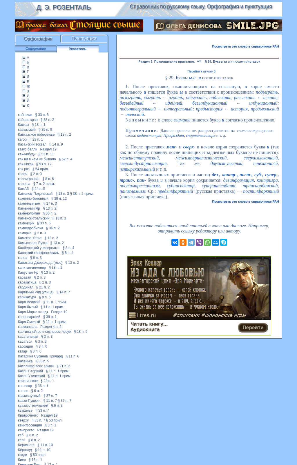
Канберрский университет (39, 248)
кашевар (25, 386)
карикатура (27, 297)
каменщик (26, 223)
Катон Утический (31, 376)
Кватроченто (28, 415)
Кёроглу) (25, 450)
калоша (24, 184)
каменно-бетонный (33, 199)
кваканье (25, 410)
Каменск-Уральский (34, 218)
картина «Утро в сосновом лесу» (44, 332)
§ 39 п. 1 (50, 317)
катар (22, 351)
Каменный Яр (29, 208)
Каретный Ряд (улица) (36, 292)
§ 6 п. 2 (37, 391)
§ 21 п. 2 (43, 287)
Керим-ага (26, 445)
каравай (24, 277)
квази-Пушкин (29, 401)
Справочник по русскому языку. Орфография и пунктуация (201, 6)
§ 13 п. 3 (62, 194)
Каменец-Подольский (35, 194)
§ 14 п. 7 (63, 292)
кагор (22, 139)
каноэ (22, 258)
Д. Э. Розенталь (63, 7)
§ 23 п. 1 (36, 139)
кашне (23, 391)
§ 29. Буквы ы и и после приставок (232, 61)
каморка (24, 233)
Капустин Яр (28, 272)
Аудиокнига (145, 329)
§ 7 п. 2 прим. (44, 184)
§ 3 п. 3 (47, 337)
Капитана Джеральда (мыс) (40, 263)
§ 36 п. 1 (41, 386)
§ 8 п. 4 (68, 248)
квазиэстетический (33, 406)
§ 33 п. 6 (42, 115)
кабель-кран (28, 120)
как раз (24, 169)
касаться (25, 341)
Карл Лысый (28, 307)
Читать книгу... (149, 324)
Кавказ (23, 125)
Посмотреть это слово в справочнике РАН (245, 46)
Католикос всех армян (36, 366)
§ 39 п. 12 (59, 199)
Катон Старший (30, 371)
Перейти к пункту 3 (201, 71)
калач (22, 174)
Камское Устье (29, 238)
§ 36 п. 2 (50, 213)
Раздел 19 (48, 149)
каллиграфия (28, 179)
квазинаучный (29, 396)
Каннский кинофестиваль (38, 253)
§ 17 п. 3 (50, 203)
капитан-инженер (32, 268)
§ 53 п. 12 (43, 164)
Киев (22, 460)
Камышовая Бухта (32, 243)
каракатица (27, 282)
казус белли (27, 149)
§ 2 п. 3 (36, 174)
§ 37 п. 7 (50, 396)
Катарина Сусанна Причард (40, 356)
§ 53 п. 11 (46, 154)
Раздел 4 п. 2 (50, 327)
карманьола (27, 327)
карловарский (29, 317)
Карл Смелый (29, 322)
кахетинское (28, 381)
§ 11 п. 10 (45, 445)
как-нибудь (26, 154)
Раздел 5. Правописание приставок (166, 61)
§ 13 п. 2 (64, 134)
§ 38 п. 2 (47, 120)
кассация (25, 346)
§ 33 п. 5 (42, 361)
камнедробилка (30, 228)
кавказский (27, 130)
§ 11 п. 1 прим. (55, 302)
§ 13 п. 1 (39, 125)
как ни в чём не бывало (37, 159)
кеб (20, 435)
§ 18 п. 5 (81, 332)
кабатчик (25, 115)
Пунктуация (84, 38)
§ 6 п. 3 (36, 258)
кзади (22, 455)
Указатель (77, 49)
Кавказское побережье (36, 134)
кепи (21, 440)
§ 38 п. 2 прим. (81, 194)
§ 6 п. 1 (50, 425)
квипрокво (26, 430)
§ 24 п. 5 (38, 189)
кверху (23, 420)
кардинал (25, 287)
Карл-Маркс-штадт (33, 312)
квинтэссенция (30, 425)
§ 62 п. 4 (66, 159)
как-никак (25, 164)
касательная (28, 337)
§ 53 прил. (54, 420)
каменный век (29, 203)
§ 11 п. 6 (72, 356)
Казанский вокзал (32, 144)
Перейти (252, 327)
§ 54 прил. (40, 169)
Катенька (25, 361)
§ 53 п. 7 (38, 420)
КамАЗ (23, 189)
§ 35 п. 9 (45, 130)
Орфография (38, 38)
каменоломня (29, 213)
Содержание (36, 49)
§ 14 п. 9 (56, 144)
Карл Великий (29, 302)
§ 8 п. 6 (48, 179)
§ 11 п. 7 (50, 401)
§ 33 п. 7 (42, 410)
